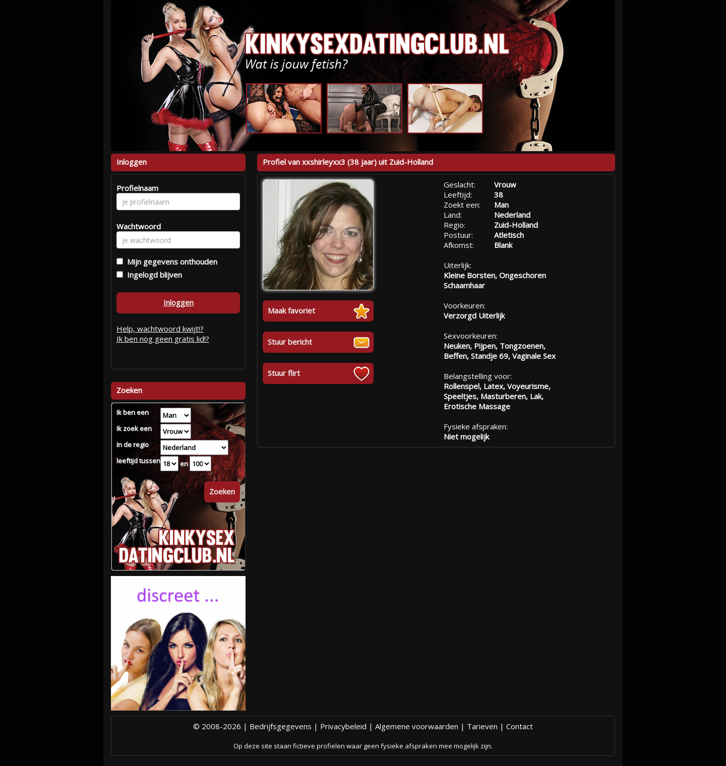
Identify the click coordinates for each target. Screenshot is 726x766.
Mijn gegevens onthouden (170, 262)
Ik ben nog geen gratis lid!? (162, 339)
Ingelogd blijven (152, 275)
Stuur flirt (284, 373)
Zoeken (222, 491)
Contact (519, 726)
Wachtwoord (135, 226)
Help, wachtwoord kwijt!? (160, 329)
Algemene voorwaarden (416, 726)
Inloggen (178, 302)
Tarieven (482, 726)
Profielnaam (135, 188)
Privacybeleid (343, 726)
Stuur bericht (290, 342)
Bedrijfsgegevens (281, 726)
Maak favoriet (291, 310)
